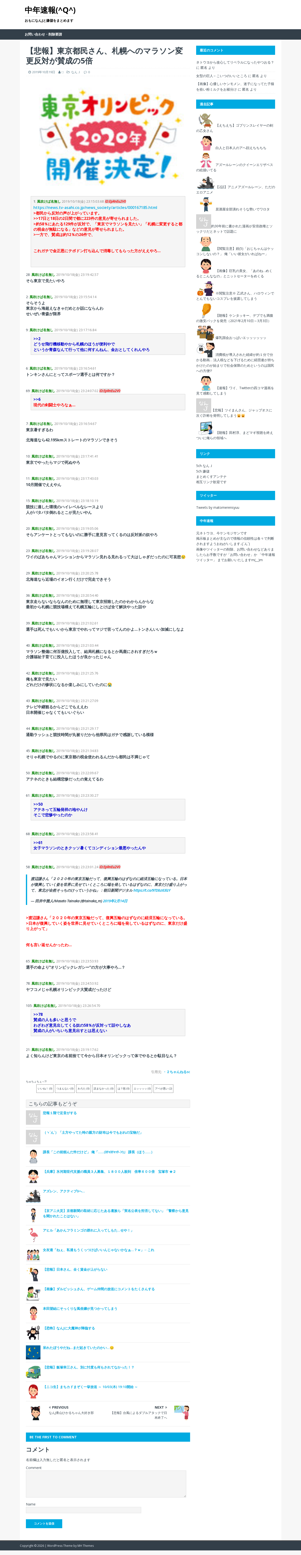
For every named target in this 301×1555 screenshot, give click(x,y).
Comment (34, 1467)
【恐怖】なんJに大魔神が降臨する (69, 1328)
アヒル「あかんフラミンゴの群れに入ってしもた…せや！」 (88, 1230)
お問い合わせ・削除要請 (43, 34)
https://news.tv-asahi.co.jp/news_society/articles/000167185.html (95, 207)
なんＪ (76, 72)
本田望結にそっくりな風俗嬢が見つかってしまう (80, 1308)
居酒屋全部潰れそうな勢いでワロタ (243, 209)
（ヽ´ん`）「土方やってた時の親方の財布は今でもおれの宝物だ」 (93, 1132)
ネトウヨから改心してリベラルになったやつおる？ (235, 62)
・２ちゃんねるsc (176, 1071)
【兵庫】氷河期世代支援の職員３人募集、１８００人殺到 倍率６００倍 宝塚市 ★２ (109, 1171)
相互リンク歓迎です (211, 482)
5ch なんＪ (204, 465)
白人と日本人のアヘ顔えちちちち (241, 147)
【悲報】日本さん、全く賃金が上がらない (75, 1269)
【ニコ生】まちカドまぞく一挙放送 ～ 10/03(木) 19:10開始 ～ (90, 1386)
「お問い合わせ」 (240, 554)
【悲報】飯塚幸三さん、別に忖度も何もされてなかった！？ (88, 1367)
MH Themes (85, 1546)
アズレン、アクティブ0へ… (64, 1191)
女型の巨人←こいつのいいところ (221, 75)
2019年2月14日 (115, 900)
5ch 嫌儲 (202, 471)
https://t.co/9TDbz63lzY (151, 890)
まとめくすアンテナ (211, 476)
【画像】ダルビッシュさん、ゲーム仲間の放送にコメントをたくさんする (99, 1289)
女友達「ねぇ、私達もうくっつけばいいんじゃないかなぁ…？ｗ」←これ (98, 1249)
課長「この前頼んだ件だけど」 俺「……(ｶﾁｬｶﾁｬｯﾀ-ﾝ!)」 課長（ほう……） (98, 1152)
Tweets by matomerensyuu (217, 507)
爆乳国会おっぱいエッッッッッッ (241, 337)
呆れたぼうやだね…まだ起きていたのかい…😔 (78, 1347)
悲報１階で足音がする (60, 1113)
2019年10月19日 (43, 72)
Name (31, 1504)
